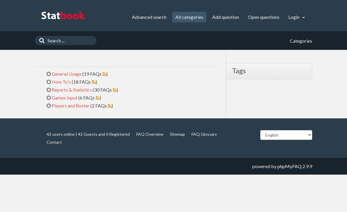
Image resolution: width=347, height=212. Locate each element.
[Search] (40, 40)
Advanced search (149, 17)
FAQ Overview (149, 134)
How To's (61, 82)
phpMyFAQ (289, 166)
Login (296, 17)
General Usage (66, 74)
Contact (54, 142)
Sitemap (177, 134)
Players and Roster (70, 105)
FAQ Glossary (204, 134)
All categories (189, 17)
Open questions (263, 17)
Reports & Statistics (72, 89)
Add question (225, 17)
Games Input (64, 97)
